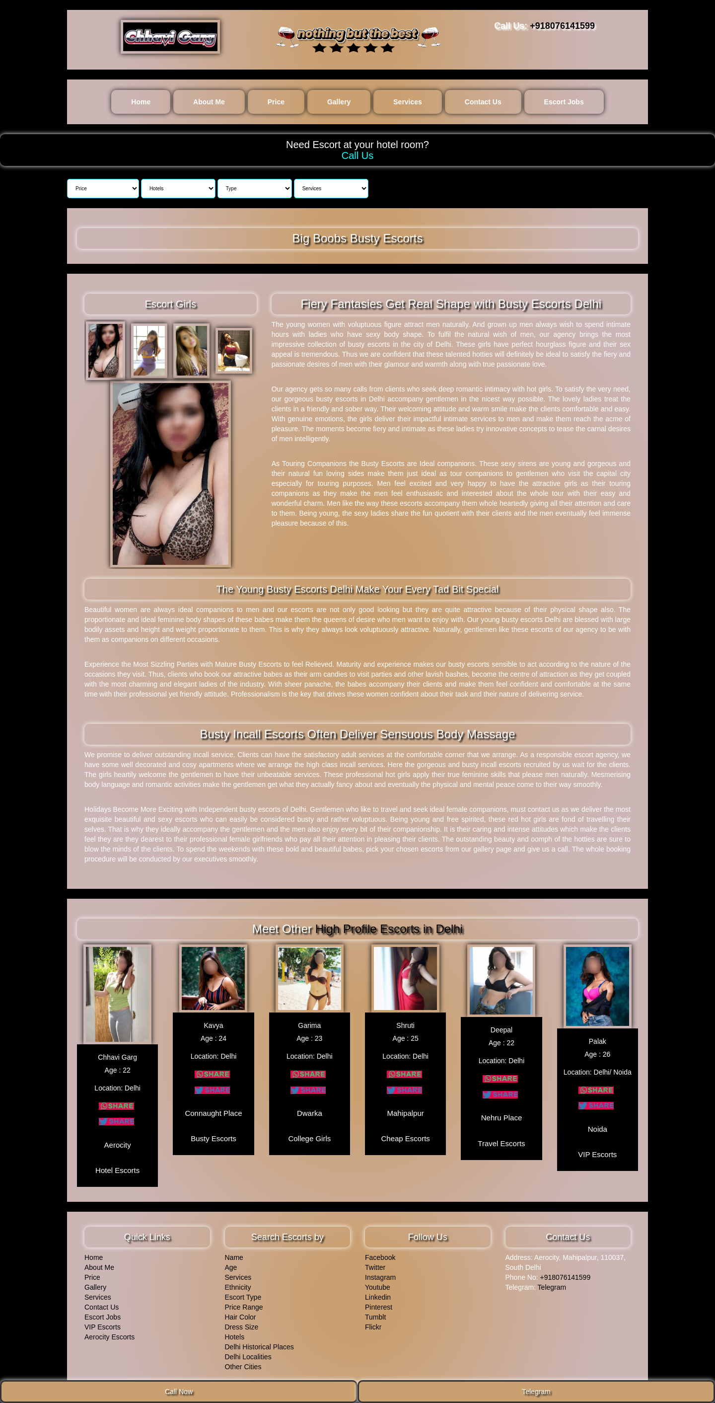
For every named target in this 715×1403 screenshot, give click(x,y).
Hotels (235, 1335)
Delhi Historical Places (259, 1345)
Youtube (377, 1286)
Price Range (244, 1306)
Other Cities (243, 1365)
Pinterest (378, 1306)
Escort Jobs (564, 102)
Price (276, 102)
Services (407, 102)
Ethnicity (238, 1286)
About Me (209, 102)
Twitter (375, 1266)
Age (231, 1266)
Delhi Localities (248, 1355)
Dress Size (242, 1325)
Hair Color (240, 1316)
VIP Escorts (102, 1325)
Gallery (339, 102)
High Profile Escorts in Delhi (389, 928)
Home (140, 102)
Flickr (373, 1325)
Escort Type (243, 1296)
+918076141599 (562, 26)
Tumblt (375, 1316)
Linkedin (378, 1296)
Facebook (380, 1256)
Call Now (179, 1392)
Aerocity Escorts (109, 1335)
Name (234, 1256)
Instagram (380, 1276)
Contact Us (483, 102)
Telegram (552, 1286)
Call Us (357, 155)
